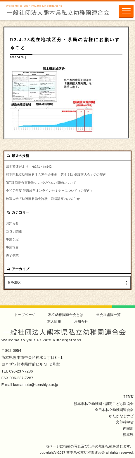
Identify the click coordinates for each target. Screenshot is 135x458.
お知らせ (12, 223)
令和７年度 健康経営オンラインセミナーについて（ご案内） (50, 190)
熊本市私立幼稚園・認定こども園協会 (104, 403)
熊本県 (128, 434)
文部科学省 (125, 422)
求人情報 (54, 321)
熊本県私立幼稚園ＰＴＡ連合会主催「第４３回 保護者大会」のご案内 (56, 174)
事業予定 (12, 239)
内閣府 (128, 428)
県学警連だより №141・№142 (29, 166)
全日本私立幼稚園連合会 (114, 410)
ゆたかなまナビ (121, 416)
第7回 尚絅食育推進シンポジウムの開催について (41, 182)
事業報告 (12, 247)
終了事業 (12, 255)
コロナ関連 (14, 231)
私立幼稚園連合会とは (65, 315)
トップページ (25, 315)
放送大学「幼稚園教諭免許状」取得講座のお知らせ (43, 198)
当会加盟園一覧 (108, 315)
